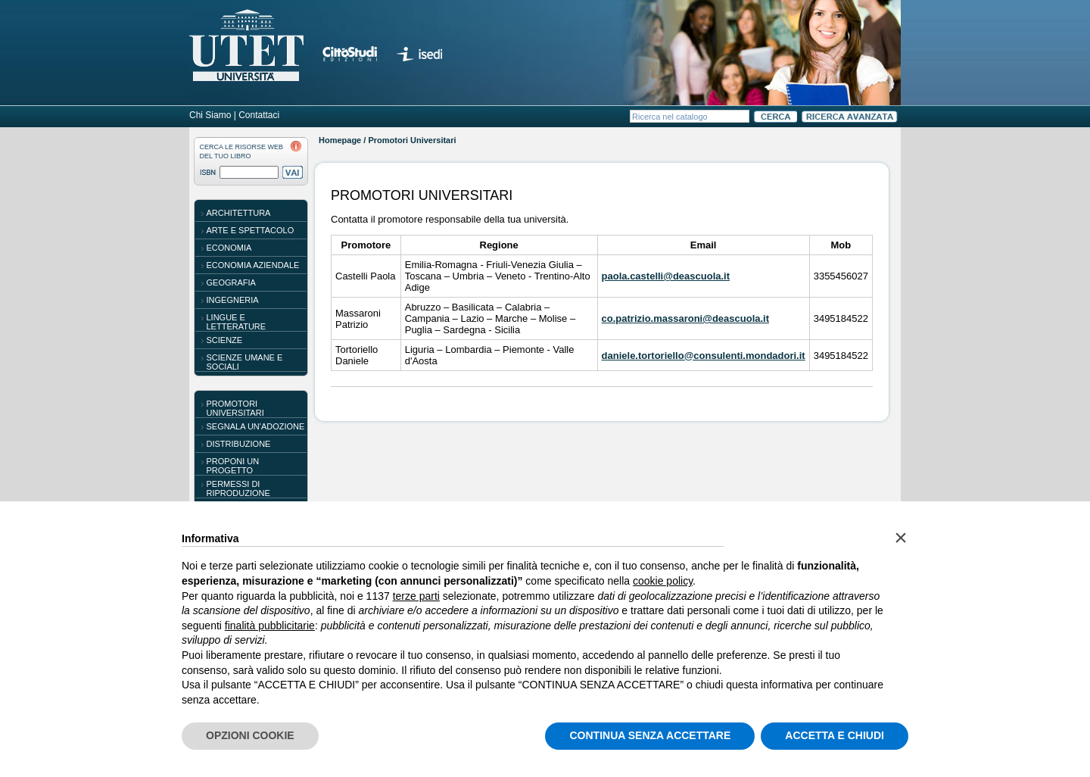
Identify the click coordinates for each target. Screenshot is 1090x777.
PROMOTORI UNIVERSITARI (235, 408)
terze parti (416, 596)
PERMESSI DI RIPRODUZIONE (238, 488)
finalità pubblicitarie (270, 625)
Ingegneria (233, 299)
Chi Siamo (210, 115)
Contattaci (258, 115)
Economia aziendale (253, 265)
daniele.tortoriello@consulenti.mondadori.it (703, 355)
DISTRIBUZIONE (239, 443)
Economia (229, 247)
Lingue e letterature (236, 322)
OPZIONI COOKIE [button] (250, 735)
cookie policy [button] (663, 581)
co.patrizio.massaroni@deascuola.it (685, 318)
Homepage (340, 140)
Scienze (225, 340)
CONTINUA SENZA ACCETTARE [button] (649, 735)
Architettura (239, 212)
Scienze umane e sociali (245, 362)
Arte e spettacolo (250, 230)
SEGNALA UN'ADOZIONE (256, 426)
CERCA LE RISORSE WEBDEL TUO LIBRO (242, 151)
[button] (901, 538)
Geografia (231, 282)
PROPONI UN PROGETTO (233, 466)
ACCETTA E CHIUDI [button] (834, 735)
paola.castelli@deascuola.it (666, 276)
